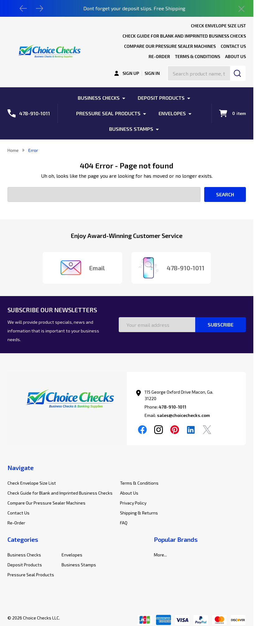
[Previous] (23, 8)
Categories (22, 539)
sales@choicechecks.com (183, 415)
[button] (67, 400)
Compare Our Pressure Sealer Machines (170, 46)
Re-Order (159, 56)
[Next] (39, 8)
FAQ (123, 522)
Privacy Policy (133, 502)
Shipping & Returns (139, 512)
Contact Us (233, 46)
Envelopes (172, 113)
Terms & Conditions (197, 56)
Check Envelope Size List (218, 25)
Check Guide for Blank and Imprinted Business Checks (184, 36)
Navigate (20, 467)
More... (160, 554)
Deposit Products (161, 98)
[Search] (238, 73)
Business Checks (99, 98)
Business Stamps (131, 129)
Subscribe (220, 324)
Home (13, 150)
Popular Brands (176, 539)
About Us (235, 56)
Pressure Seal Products (108, 113)
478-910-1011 (172, 406)
